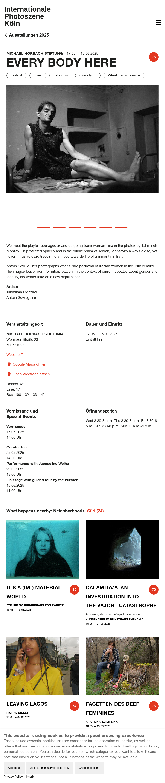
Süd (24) (95, 511)
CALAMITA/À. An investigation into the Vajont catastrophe (121, 596)
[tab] (43, 227)
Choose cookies (89, 767)
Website (13, 354)
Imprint (30, 776)
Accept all (14, 767)
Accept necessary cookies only (49, 767)
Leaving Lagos (27, 704)
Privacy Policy (13, 776)
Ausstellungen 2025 (29, 35)
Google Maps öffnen (26, 364)
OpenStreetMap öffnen (28, 374)
